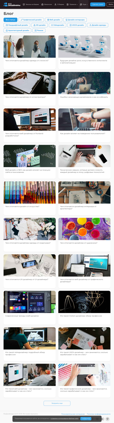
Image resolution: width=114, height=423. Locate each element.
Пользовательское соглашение (73, 414)
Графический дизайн (31, 20)
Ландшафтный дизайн (17, 25)
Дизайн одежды (97, 25)
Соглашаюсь (86, 419)
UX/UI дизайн (77, 25)
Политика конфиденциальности (98, 414)
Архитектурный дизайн (17, 30)
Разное (39, 30)
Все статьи (10, 20)
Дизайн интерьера (75, 20)
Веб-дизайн (53, 20)
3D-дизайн (40, 25)
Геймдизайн (57, 25)
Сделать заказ (97, 4)
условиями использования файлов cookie (64, 419)
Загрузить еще (57, 403)
